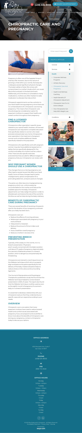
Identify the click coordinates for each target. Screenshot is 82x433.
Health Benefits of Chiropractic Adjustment (60, 100)
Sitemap (52, 424)
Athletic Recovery (60, 83)
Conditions (51, 12)
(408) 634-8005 (43, 4)
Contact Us (74, 12)
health (54, 74)
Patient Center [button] (62, 12)
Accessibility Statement (33, 424)
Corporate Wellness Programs (60, 79)
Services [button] (41, 12)
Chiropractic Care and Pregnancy (61, 88)
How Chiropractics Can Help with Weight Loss (62, 113)
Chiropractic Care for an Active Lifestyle (61, 107)
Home (27, 12)
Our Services (61, 146)
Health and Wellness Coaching (61, 93)
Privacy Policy (45, 424)
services (55, 69)
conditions (55, 120)
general (54, 64)
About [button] (34, 12)
